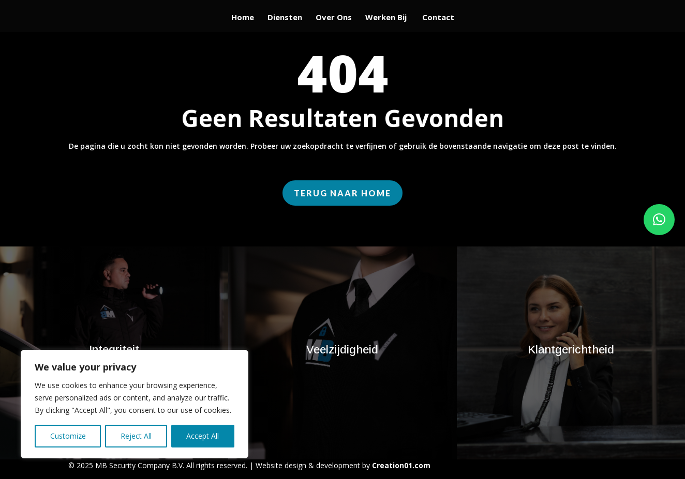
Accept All (202, 436)
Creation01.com (401, 465)
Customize (68, 436)
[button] (659, 219)
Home (242, 17)
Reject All (136, 436)
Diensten (284, 17)
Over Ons (334, 17)
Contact (438, 17)
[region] (134, 404)
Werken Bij (387, 17)
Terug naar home (342, 193)
